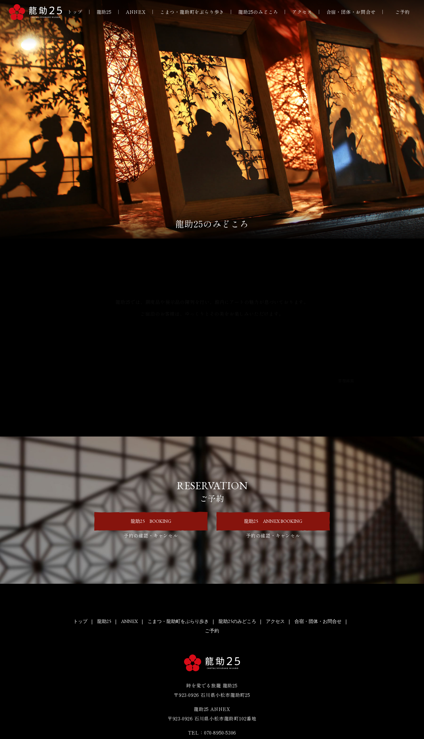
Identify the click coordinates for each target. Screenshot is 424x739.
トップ (74, 11)
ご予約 (402, 11)
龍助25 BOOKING (151, 521)
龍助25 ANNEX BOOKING (273, 521)
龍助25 (104, 11)
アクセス (302, 11)
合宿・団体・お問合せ (351, 11)
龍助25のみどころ (258, 11)
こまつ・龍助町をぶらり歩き (192, 11)
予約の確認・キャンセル (151, 535)
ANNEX (136, 11)
